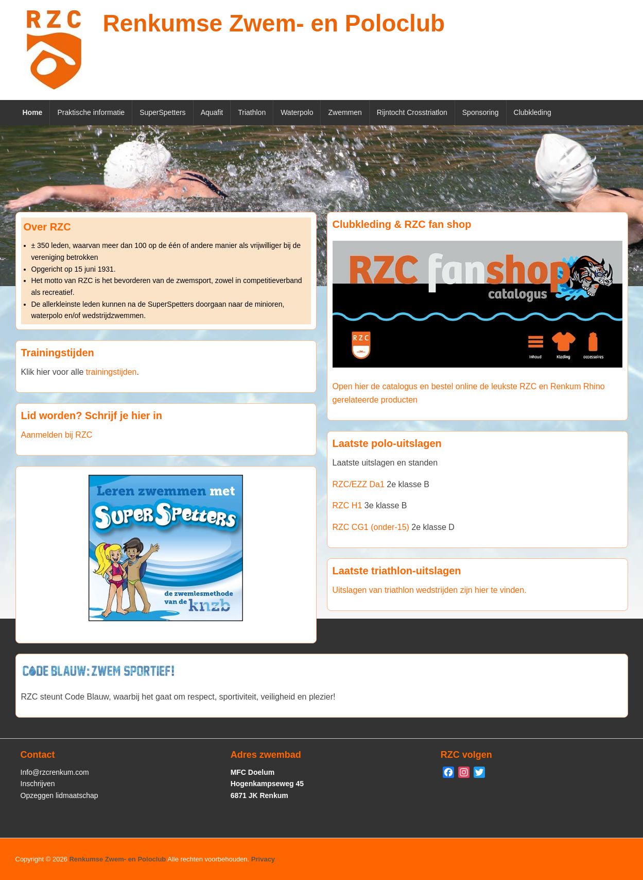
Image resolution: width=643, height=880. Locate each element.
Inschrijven (38, 783)
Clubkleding (532, 112)
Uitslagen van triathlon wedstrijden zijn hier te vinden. (430, 590)
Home (33, 112)
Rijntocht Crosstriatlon (412, 112)
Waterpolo (297, 112)
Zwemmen (344, 112)
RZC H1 (347, 505)
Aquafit (212, 112)
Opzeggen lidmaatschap (59, 795)
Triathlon (252, 112)
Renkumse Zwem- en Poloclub (274, 23)
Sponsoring (480, 112)
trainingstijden (111, 372)
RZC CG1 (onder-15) (371, 527)
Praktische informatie (91, 112)
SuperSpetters (163, 112)
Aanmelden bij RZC (57, 434)
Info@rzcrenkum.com (55, 772)
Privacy (263, 859)
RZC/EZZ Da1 (359, 484)
